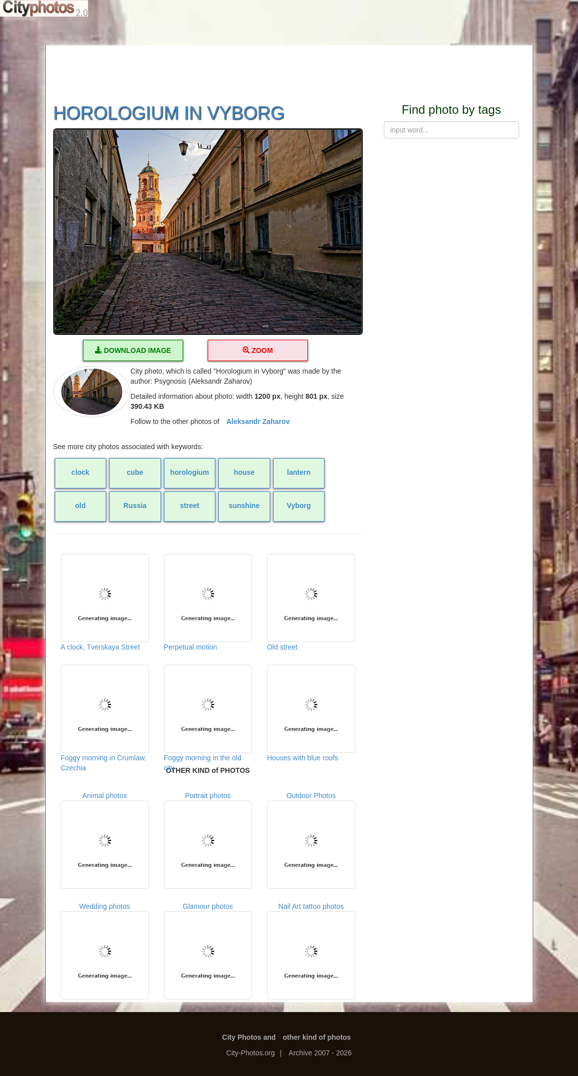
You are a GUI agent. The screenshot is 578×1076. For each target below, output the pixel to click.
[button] (208, 231)
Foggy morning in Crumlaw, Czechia (105, 715)
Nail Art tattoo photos (311, 950)
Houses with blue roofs (311, 713)
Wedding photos (105, 950)
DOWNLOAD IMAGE (133, 350)
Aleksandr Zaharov (258, 421)
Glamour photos (208, 950)
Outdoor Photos (311, 840)
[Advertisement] (289, 68)
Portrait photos (208, 840)
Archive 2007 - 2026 (320, 1053)
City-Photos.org (250, 1053)
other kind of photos (317, 1037)
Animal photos (105, 840)
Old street (311, 602)
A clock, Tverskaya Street (105, 602)
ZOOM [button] (257, 350)
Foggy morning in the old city (208, 715)
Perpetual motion (208, 602)
